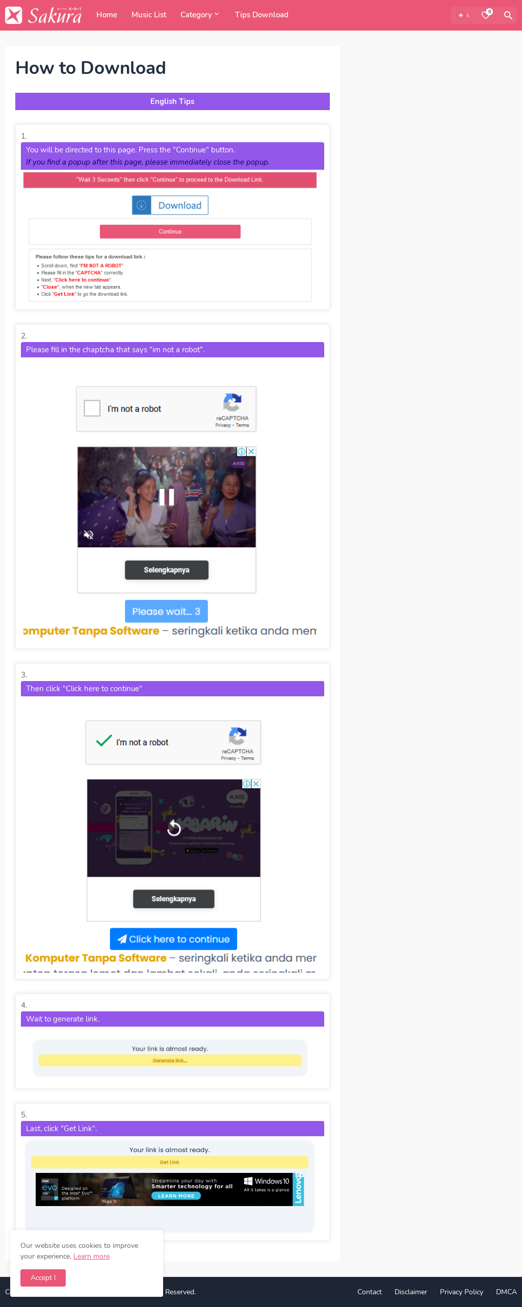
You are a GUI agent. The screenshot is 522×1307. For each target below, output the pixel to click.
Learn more (91, 1256)
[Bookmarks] (485, 15)
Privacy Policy (461, 1292)
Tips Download (262, 15)
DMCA (506, 1292)
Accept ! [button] (43, 1278)
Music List (149, 15)
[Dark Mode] (464, 15)
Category (196, 15)
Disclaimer (411, 1292)
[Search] (508, 15)
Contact (369, 1292)
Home (106, 15)
